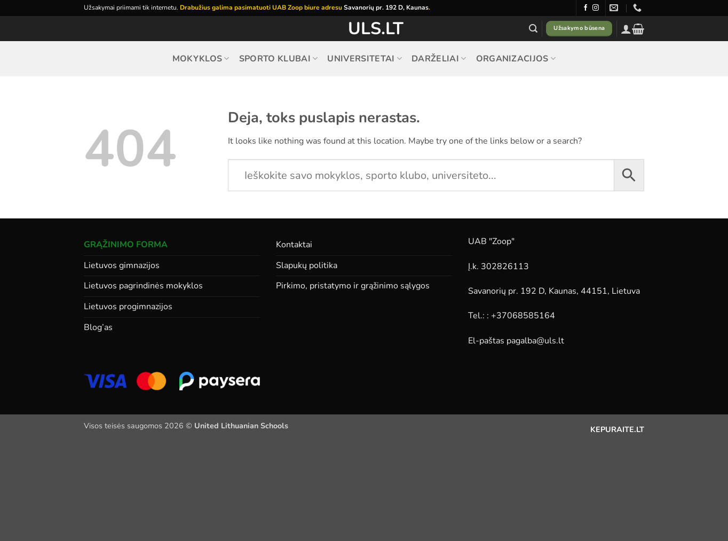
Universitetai (364, 59)
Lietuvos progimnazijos (128, 306)
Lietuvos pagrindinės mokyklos (143, 286)
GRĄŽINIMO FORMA (126, 244)
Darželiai (439, 59)
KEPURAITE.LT (617, 429)
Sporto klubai (278, 59)
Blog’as (98, 327)
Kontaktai (294, 244)
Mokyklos (201, 59)
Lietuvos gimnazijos (122, 265)
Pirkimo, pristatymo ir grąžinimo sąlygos (353, 286)
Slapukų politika (306, 265)
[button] (533, 28)
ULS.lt (364, 28)
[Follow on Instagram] (595, 8)
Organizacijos (516, 59)
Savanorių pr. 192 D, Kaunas (386, 7)
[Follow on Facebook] (585, 8)
